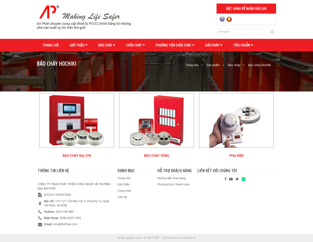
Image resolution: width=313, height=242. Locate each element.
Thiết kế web (169, 238)
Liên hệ (122, 197)
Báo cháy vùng (156, 156)
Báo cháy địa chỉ (77, 156)
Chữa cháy (135, 45)
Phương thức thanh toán (173, 184)
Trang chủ (50, 45)
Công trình (124, 191)
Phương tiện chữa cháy (175, 45)
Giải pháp (213, 45)
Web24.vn (189, 238)
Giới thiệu (78, 45)
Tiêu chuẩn (243, 45)
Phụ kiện (236, 156)
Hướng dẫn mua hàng (171, 178)
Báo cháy (106, 45)
